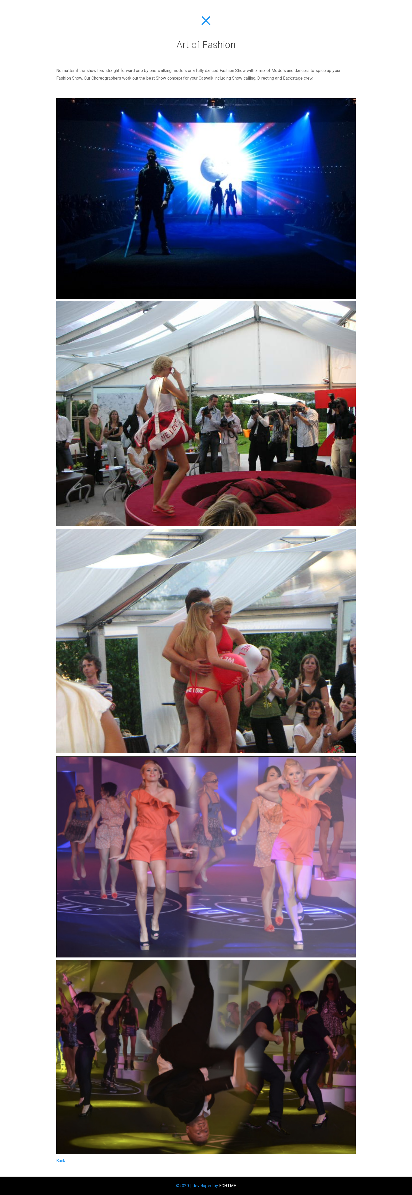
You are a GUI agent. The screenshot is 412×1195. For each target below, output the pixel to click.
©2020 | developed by (206, 1185)
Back (60, 1160)
